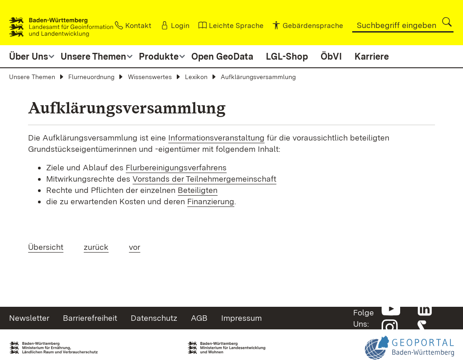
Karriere (371, 56)
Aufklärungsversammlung (258, 76)
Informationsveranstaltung (216, 137)
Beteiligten (197, 190)
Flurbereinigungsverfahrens (176, 167)
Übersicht (45, 247)
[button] (447, 22)
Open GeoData (222, 56)
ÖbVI (331, 56)
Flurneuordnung (91, 76)
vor (134, 247)
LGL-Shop (287, 56)
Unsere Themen (32, 76)
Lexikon (196, 76)
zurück (96, 247)
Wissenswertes (150, 76)
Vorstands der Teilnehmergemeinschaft (204, 178)
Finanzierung (210, 201)
